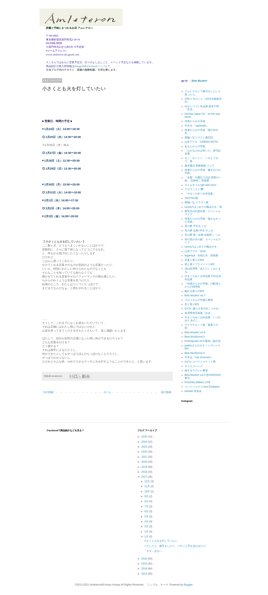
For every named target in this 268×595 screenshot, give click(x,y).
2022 (144, 451)
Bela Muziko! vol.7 (195, 295)
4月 (146, 521)
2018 (144, 471)
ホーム (107, 392)
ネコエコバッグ (194, 366)
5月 (146, 516)
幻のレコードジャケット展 (200, 361)
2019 (144, 466)
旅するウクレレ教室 (196, 370)
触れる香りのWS (194, 291)
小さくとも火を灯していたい (160, 540)
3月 (146, 526)
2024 (144, 441)
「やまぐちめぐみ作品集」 (200, 193)
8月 (146, 501)
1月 (146, 536)
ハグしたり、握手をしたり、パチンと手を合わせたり (175, 546)
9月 (146, 496)
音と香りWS (192, 304)
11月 (147, 486)
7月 (146, 506)
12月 (147, 481)
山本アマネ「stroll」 (196, 251)
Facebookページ (96, 66)
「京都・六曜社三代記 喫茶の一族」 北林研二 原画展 (203, 179)
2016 (144, 558)
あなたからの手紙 (195, 146)
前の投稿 (166, 392)
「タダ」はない (153, 550)
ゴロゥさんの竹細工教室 (199, 299)
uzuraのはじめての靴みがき (201, 246)
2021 (144, 456)
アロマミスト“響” (194, 189)
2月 (146, 531)
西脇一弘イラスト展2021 (199, 137)
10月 (147, 491)
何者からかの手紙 (195, 121)
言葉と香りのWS (194, 260)
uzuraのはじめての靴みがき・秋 (203, 206)
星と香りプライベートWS (199, 264)
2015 (144, 563)
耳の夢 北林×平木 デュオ (199, 230)
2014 (144, 568)
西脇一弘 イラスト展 (196, 202)
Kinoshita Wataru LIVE (197, 382)
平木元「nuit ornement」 (199, 357)
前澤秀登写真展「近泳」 (199, 313)
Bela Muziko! (199, 80)
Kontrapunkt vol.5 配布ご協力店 (203, 341)
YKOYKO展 (191, 198)
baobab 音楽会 (193, 391)
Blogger (188, 584)
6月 (146, 511)
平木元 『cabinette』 (197, 125)
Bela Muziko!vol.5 (195, 336)
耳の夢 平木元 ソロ (196, 226)
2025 (144, 436)
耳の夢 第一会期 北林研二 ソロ (202, 234)
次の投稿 (48, 392)
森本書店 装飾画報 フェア (199, 165)
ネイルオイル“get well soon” (201, 185)
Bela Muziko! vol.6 (195, 332)
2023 (144, 446)
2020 (144, 461)
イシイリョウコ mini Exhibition (202, 386)
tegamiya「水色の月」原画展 (201, 255)
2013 (144, 573)
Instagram (79, 66)
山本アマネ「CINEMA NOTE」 (203, 141)
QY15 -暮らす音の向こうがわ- (202, 308)
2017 (144, 476)
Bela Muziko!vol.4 (195, 353)
